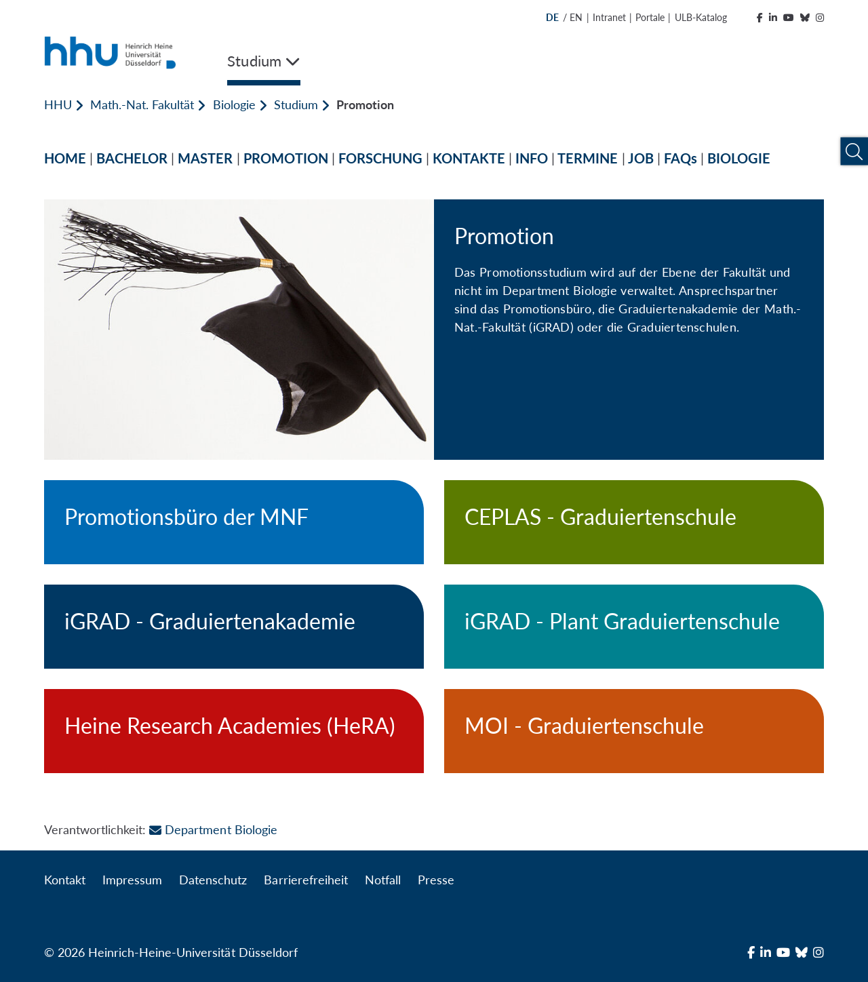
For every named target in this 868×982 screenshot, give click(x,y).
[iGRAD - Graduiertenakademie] (234, 627)
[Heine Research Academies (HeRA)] (234, 731)
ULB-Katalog (701, 17)
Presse (436, 879)
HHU (58, 104)
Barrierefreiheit (305, 879)
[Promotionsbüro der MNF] (234, 522)
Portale (650, 17)
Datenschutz (213, 879)
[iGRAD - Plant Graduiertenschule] (634, 627)
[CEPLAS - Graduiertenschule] (634, 522)
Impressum (132, 879)
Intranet (609, 17)
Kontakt (64, 879)
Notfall (383, 879)
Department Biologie (213, 829)
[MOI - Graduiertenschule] (634, 731)
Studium (296, 104)
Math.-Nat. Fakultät (142, 104)
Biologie (234, 104)
